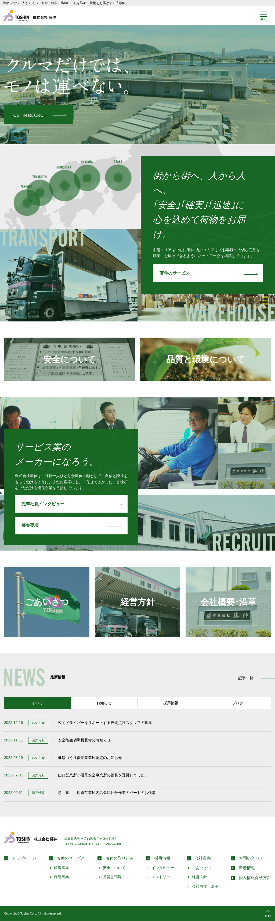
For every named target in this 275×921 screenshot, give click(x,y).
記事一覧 (245, 678)
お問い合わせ (251, 858)
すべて (37, 703)
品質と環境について (205, 359)
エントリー (160, 877)
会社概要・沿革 (205, 886)
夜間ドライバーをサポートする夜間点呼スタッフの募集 (105, 722)
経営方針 (137, 602)
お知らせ (103, 703)
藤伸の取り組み (120, 858)
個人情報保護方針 (255, 877)
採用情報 (170, 703)
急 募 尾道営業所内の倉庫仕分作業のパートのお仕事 (107, 792)
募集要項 (30, 525)
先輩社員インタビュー (42, 503)
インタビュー (162, 867)
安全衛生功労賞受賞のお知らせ (84, 740)
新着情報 (247, 867)
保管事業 (61, 877)
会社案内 (203, 858)
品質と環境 (112, 877)
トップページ (24, 858)
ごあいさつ (47, 602)
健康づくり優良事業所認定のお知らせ (90, 757)
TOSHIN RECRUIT (29, 115)
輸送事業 (61, 867)
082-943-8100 (81, 844)
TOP (268, 913)
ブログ (237, 703)
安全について (69, 359)
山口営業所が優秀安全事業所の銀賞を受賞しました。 (103, 775)
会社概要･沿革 (228, 602)
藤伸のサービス (175, 273)
